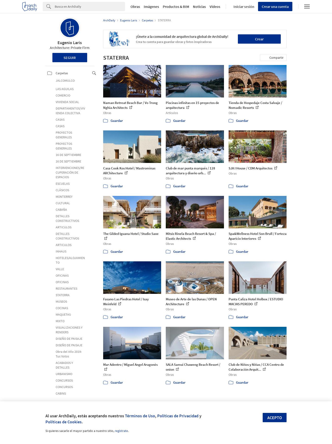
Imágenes (151, 6)
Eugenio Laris (69, 42)
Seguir (70, 57)
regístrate (121, 431)
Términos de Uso (140, 415)
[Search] (90, 6)
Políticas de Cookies (63, 422)
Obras (135, 6)
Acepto (274, 417)
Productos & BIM (176, 6)
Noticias (199, 6)
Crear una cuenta (275, 6)
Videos (215, 6)
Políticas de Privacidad (177, 415)
